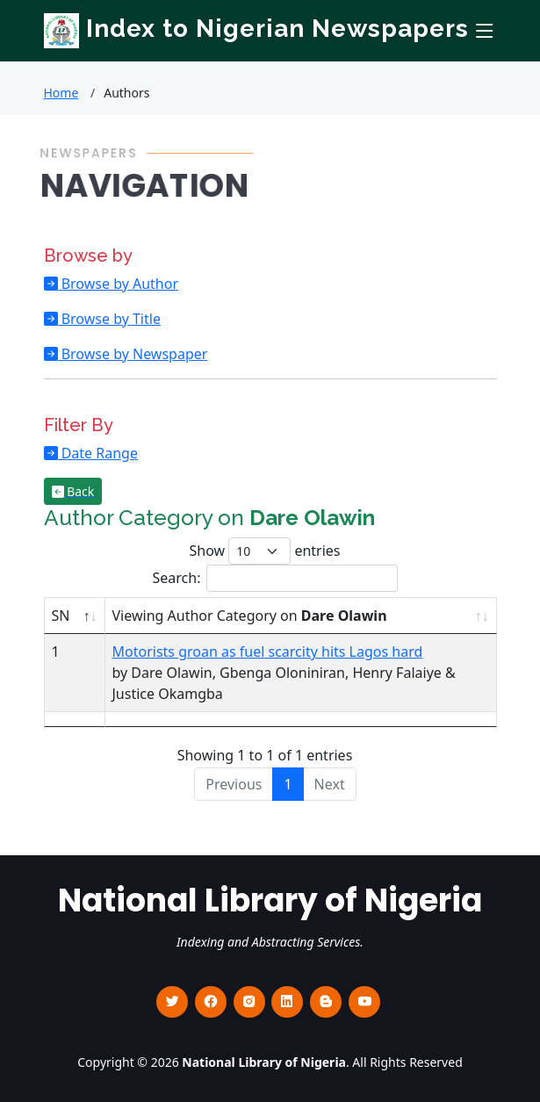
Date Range (98, 453)
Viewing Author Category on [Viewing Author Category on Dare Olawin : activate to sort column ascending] (249, 615)
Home (61, 92)
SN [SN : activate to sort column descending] (61, 615)
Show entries (264, 551)
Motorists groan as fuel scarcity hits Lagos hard (267, 651)
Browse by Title (109, 318)
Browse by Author (118, 283)
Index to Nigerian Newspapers (256, 28)
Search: (276, 578)
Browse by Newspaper (133, 354)
